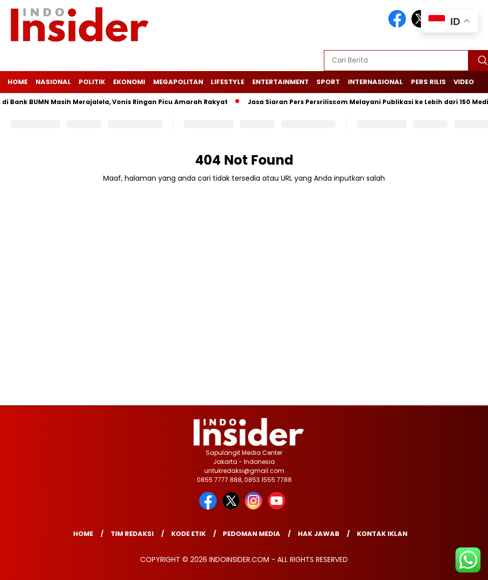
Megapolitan (178, 82)
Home (18, 82)
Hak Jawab (318, 533)
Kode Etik (188, 533)
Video (463, 82)
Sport (328, 82)
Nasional (53, 82)
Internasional (375, 82)
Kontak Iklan (382, 533)
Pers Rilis (428, 82)
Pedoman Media (251, 533)
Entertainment (280, 82)
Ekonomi (129, 82)
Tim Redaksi (132, 533)
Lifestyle (227, 82)
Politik (92, 82)
